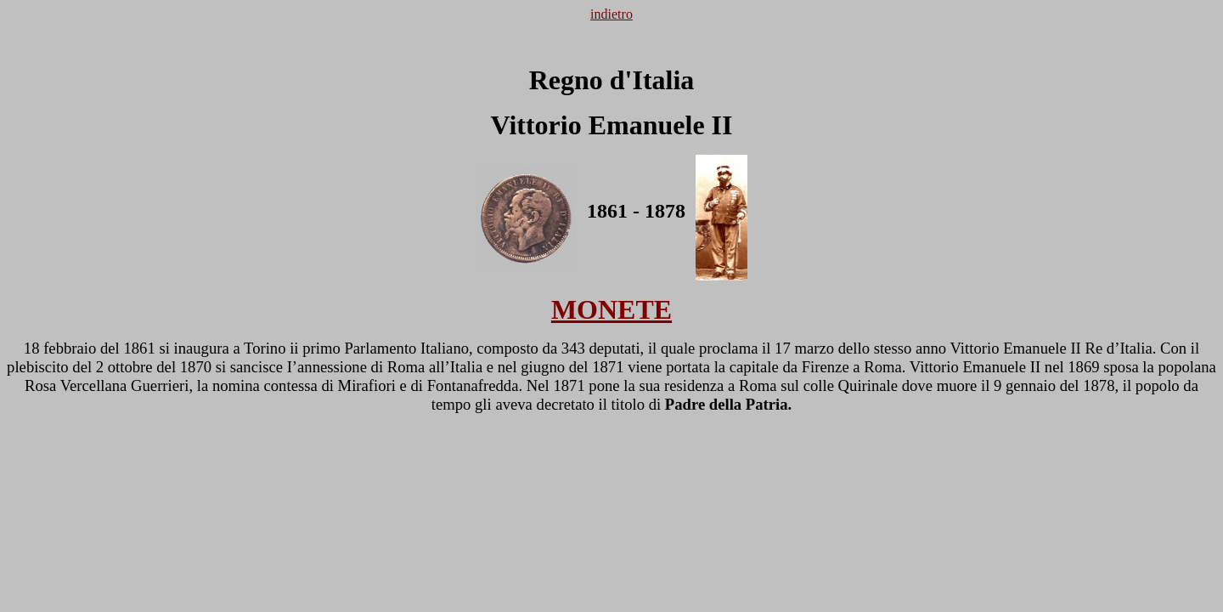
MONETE (611, 309)
